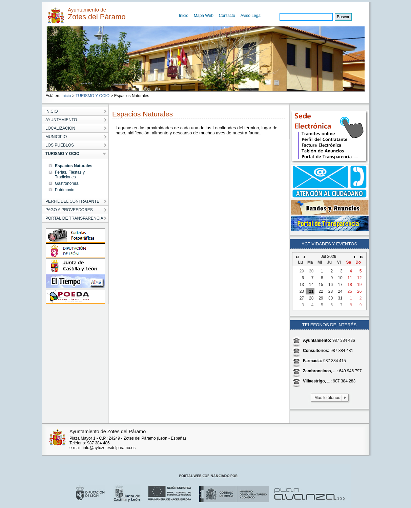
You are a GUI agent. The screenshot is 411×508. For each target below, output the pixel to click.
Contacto (227, 15)
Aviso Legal (251, 15)
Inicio (183, 15)
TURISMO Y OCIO (92, 95)
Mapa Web (203, 15)
